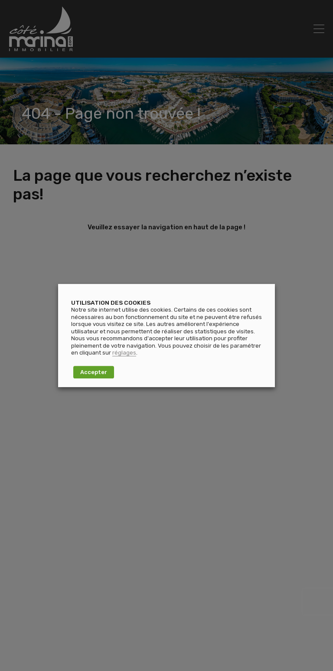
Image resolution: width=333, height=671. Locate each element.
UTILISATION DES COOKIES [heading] (110, 302)
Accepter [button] (93, 372)
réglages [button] (124, 352)
